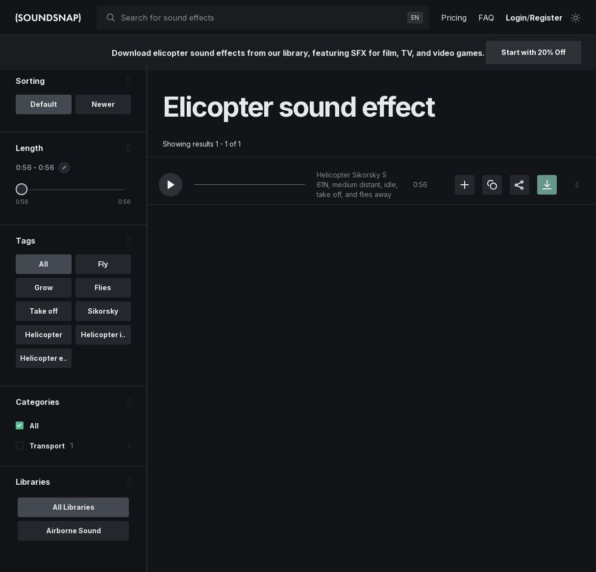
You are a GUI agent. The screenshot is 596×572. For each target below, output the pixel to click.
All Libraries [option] (73, 512)
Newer (103, 109)
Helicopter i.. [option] (103, 340)
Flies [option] (103, 293)
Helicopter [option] (43, 340)
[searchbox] (262, 18)
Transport (47, 451)
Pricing (454, 18)
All (34, 431)
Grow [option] (43, 293)
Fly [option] (103, 269)
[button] (170, 185)
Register (546, 18)
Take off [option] (43, 316)
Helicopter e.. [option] (43, 363)
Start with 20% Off (533, 52)
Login (516, 18)
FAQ (486, 18)
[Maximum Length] (21, 194)
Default (43, 109)
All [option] (43, 269)
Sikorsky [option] (103, 316)
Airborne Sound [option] (73, 536)
